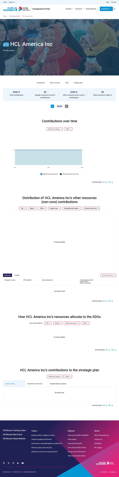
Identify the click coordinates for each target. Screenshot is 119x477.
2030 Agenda (91, 9)
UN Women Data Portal (12, 434)
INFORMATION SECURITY (29, 472)
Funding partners (14, 16)
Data (107, 2)
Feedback (97, 443)
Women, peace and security (41, 447)
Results (68, 9)
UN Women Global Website (14, 438)
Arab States (72, 439)
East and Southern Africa (77, 447)
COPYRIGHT (103, 472)
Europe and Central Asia (76, 451)
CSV (103, 182)
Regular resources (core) (50, 174)
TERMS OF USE (7, 472)
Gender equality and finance (41, 439)
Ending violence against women (43, 435)
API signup (98, 447)
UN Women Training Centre (14, 430)
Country (16, 275)
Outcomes (7, 275)
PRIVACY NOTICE (17, 472)
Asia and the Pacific (75, 443)
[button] (111, 95)
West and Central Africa (76, 455)
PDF (109, 182)
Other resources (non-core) (70, 174)
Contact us (98, 439)
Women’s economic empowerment (44, 451)
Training (113, 2)
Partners (78, 9)
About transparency (101, 435)
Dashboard (105, 9)
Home (5, 16)
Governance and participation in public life (46, 443)
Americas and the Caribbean (78, 435)
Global (5, 2)
